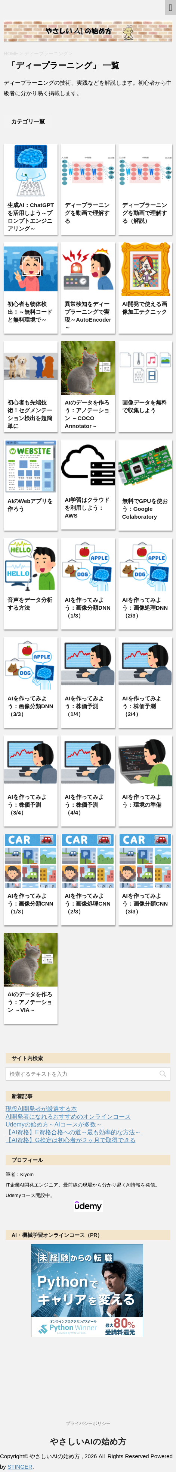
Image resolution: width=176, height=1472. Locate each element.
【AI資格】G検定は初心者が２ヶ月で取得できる (71, 1140)
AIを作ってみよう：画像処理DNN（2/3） (145, 608)
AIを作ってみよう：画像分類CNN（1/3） (30, 904)
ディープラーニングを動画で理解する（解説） (144, 213)
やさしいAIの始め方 (88, 1441)
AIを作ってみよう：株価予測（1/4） (84, 706)
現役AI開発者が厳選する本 (41, 1109)
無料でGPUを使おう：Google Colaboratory (145, 509)
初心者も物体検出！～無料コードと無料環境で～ (29, 312)
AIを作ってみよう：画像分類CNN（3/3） (145, 904)
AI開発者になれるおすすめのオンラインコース (68, 1116)
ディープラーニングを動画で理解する (87, 213)
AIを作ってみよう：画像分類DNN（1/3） (88, 608)
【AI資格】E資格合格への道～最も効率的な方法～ (73, 1132)
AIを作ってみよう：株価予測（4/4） (84, 805)
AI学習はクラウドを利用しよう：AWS (87, 508)
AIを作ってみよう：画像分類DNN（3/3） (30, 706)
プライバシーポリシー (88, 1423)
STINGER (20, 1466)
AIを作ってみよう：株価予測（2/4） (141, 706)
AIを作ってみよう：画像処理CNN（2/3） (88, 904)
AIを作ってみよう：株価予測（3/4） (27, 805)
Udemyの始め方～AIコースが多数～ (54, 1124)
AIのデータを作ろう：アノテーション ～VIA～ (29, 1002)
